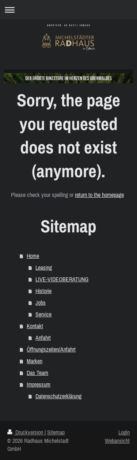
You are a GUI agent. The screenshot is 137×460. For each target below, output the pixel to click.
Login (124, 432)
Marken (34, 361)
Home (33, 255)
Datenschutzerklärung (58, 396)
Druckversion (26, 432)
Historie (43, 291)
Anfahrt (43, 337)
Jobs (40, 302)
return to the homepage (99, 194)
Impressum (38, 384)
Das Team (37, 372)
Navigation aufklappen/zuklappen (68, 10)
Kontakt (35, 326)
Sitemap (56, 432)
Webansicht (117, 440)
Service (43, 314)
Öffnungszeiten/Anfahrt (51, 349)
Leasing (43, 267)
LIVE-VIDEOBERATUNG (61, 279)
